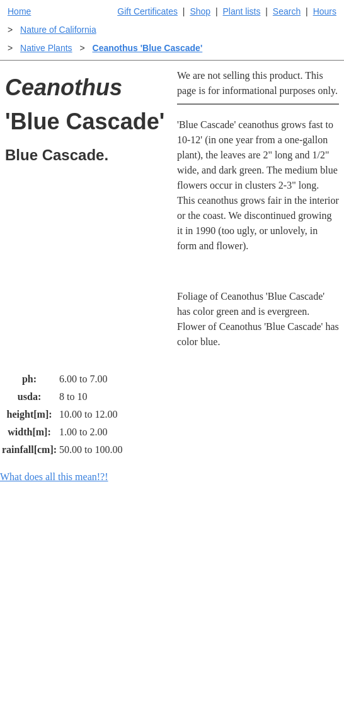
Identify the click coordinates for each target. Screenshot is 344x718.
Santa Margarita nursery (290, 615)
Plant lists (242, 11)
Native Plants (46, 48)
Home (19, 11)
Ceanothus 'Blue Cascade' (148, 48)
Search (287, 11)
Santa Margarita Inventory (290, 579)
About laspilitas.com (286, 650)
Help (184, 572)
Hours (324, 11)
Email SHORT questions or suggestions (96, 711)
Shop (200, 11)
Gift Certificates (147, 11)
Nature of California (58, 30)
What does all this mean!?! (54, 476)
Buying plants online (203, 600)
